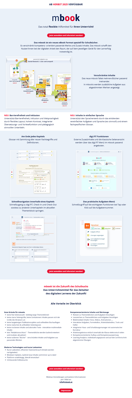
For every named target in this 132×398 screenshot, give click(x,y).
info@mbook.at (66, 382)
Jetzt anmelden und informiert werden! (66, 35)
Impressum (66, 390)
